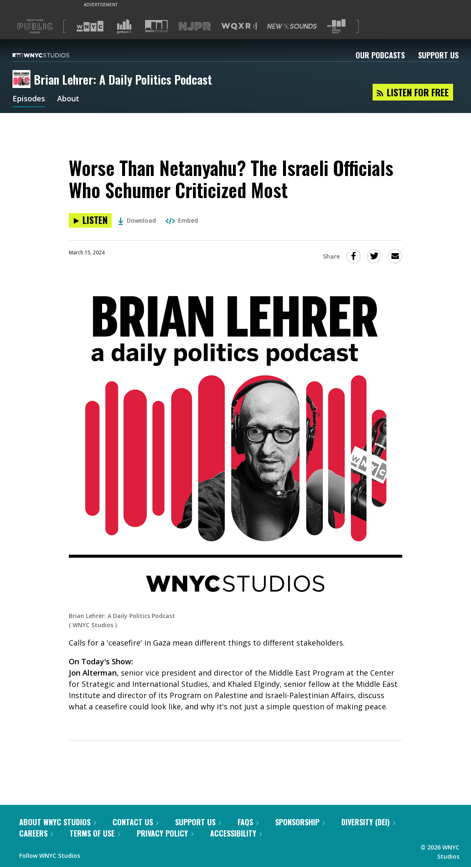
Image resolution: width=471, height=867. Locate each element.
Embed (181, 220)
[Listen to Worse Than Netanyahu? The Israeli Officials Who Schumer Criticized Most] (90, 220)
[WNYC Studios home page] (51, 55)
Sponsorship (300, 822)
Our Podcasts (380, 55)
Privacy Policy (165, 833)
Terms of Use (95, 833)
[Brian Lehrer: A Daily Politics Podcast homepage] (23, 79)
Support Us (438, 55)
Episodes (29, 99)
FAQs (248, 822)
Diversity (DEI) (368, 822)
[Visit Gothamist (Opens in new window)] (124, 26)
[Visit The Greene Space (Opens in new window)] (336, 26)
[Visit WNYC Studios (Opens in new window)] (156, 26)
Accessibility (236, 833)
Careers (36, 833)
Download (137, 220)
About (68, 99)
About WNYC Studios (57, 822)
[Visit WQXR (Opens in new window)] (239, 26)
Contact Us (135, 822)
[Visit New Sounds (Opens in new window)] (292, 26)
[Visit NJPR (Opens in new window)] (195, 26)
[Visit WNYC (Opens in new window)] (90, 26)
